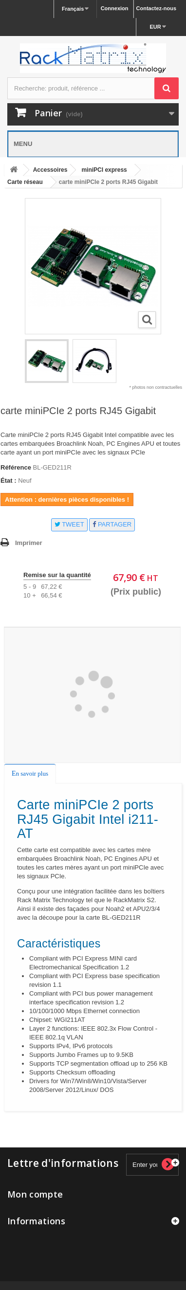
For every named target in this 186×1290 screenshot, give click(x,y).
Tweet (69, 524)
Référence (15, 467)
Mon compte (35, 1194)
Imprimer (28, 542)
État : (8, 480)
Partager (112, 524)
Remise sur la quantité (57, 575)
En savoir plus (30, 773)
